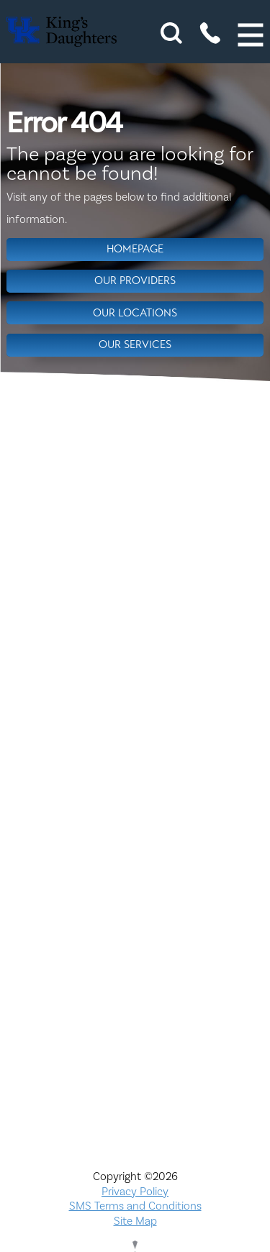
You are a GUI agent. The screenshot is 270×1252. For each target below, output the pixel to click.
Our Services (135, 344)
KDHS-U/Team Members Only (135, 860)
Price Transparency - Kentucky (135, 954)
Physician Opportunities (135, 923)
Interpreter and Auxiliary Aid (135, 829)
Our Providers (135, 280)
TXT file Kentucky (135, 1048)
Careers (135, 735)
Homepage (135, 248)
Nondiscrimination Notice (135, 641)
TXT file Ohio (135, 1080)
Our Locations (135, 312)
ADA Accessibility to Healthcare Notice (135, 671)
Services (135, 1017)
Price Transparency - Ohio (135, 986)
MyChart (135, 892)
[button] (251, 34)
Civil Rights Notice (135, 766)
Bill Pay (135, 703)
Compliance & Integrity (135, 797)
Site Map (135, 1221)
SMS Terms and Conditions (135, 1206)
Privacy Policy (135, 1191)
